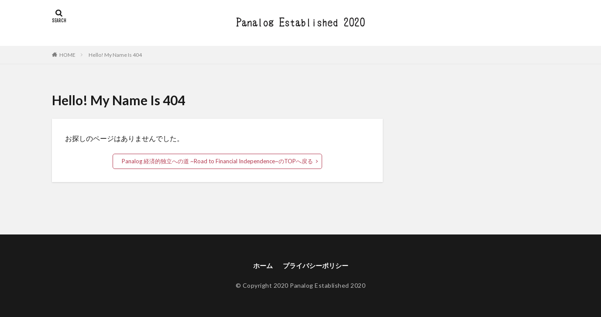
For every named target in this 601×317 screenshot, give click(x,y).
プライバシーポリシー (316, 265)
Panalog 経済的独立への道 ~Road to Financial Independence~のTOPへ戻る (217, 161)
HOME (67, 55)
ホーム (260, 265)
